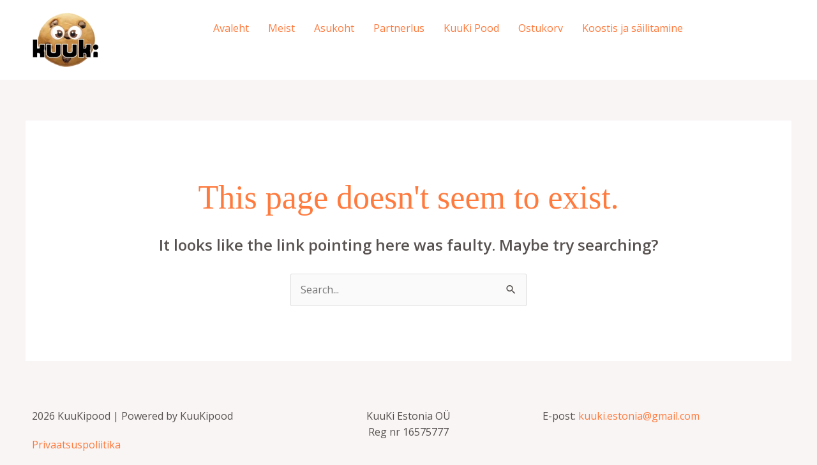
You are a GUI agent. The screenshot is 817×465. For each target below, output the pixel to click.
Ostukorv (540, 28)
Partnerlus (398, 28)
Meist (281, 28)
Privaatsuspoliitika (76, 445)
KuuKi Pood (471, 28)
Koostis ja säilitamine (632, 28)
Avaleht (231, 28)
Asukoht (334, 28)
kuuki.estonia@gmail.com (639, 416)
